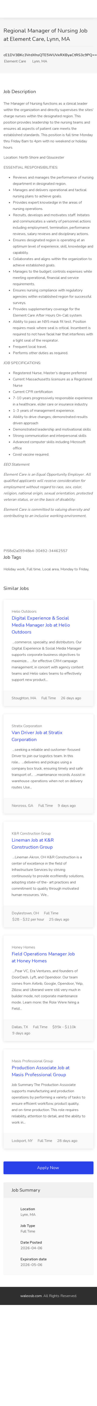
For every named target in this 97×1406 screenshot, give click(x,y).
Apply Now (48, 1168)
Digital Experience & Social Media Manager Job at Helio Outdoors (41, 625)
